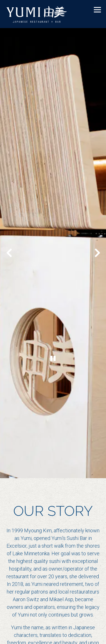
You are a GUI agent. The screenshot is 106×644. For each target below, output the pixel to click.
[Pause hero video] (53, 340)
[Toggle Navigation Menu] (97, 10)
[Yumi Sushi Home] (41, 14)
